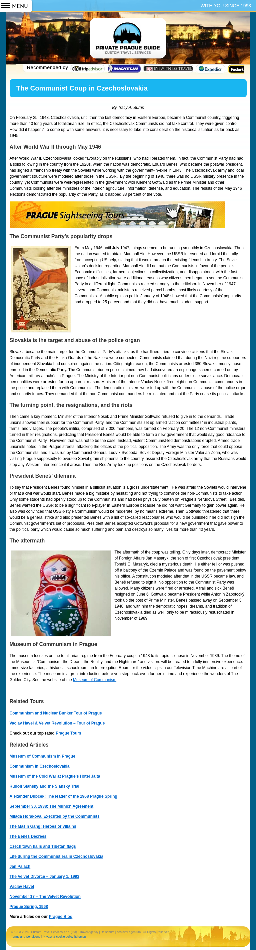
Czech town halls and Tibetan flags (43, 846)
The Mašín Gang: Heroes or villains (43, 826)
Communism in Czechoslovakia (40, 766)
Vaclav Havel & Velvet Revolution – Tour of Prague (57, 723)
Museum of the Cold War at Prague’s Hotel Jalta (55, 776)
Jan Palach (20, 866)
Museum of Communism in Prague (42, 756)
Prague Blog (61, 916)
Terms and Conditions (25, 936)
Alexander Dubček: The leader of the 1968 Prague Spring (63, 796)
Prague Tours (68, 733)
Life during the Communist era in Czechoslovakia (56, 856)
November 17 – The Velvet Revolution (45, 896)
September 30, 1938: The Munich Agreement (52, 806)
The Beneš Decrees (28, 836)
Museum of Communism (94, 679)
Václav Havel (22, 886)
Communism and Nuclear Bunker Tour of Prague (56, 713)
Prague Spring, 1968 (29, 906)
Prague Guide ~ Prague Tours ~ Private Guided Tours (128, 43)
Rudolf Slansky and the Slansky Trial (44, 786)
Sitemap (80, 936)
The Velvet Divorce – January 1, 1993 (44, 876)
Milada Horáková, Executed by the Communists (55, 816)
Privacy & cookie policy (58, 936)
